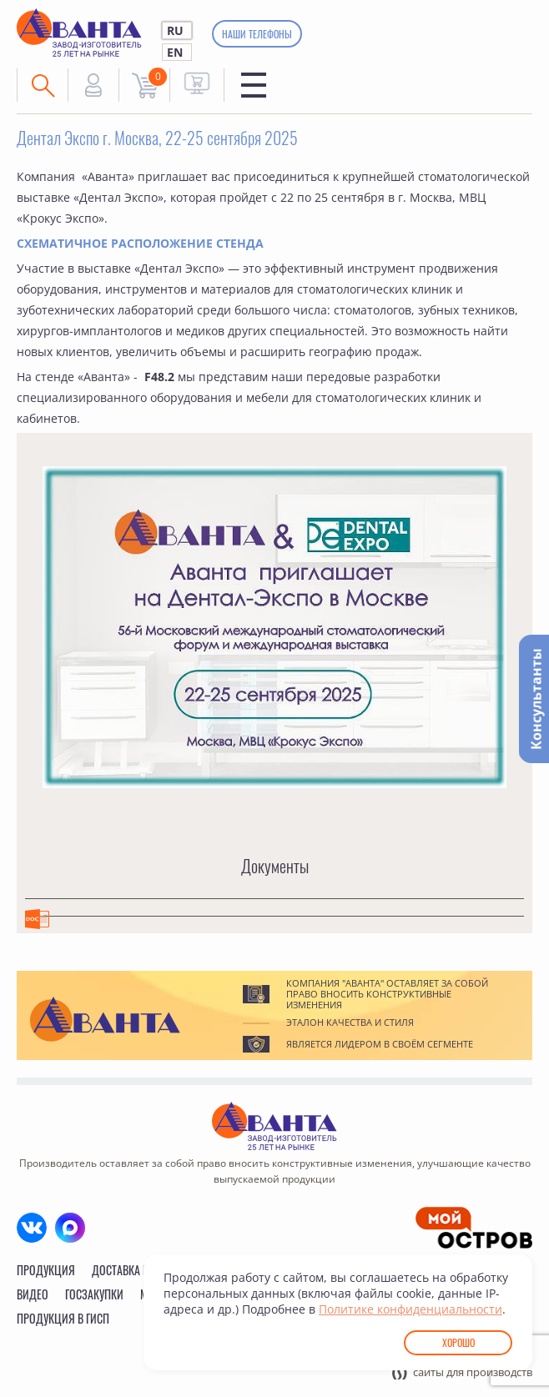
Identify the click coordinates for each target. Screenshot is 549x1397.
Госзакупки (94, 1294)
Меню (253, 85)
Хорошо (458, 1342)
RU (175, 30)
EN (175, 52)
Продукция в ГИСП (63, 1318)
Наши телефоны (257, 34)
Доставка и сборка (140, 1270)
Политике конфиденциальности (410, 1309)
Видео (32, 1294)
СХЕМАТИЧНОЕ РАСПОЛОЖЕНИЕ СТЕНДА (140, 243)
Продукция (46, 1270)
